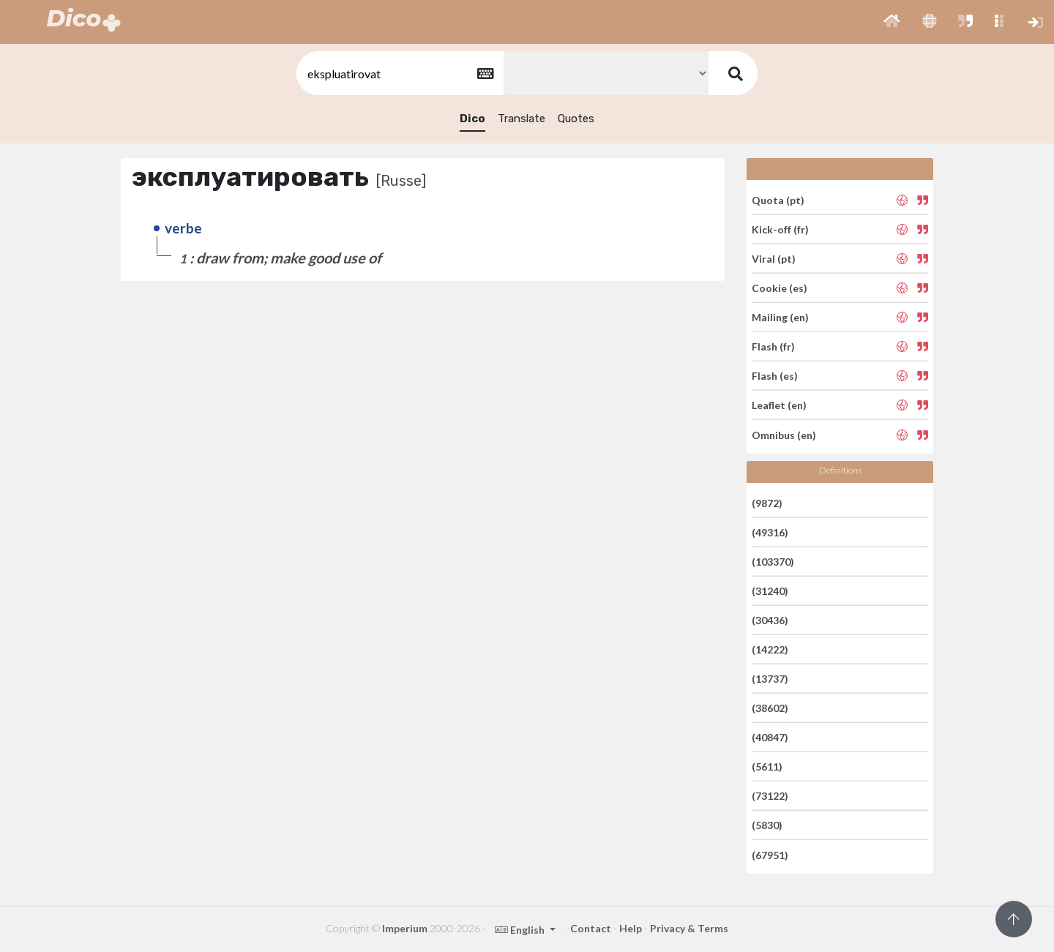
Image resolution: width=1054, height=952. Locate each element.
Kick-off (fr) (780, 229)
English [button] (521, 929)
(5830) (767, 825)
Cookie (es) (779, 288)
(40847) (770, 737)
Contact (590, 928)
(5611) (767, 766)
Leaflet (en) (779, 405)
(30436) (770, 620)
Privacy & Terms (689, 928)
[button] (891, 22)
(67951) (770, 854)
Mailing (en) (780, 317)
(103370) (773, 561)
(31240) (770, 591)
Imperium (404, 928)
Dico (472, 118)
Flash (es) (775, 376)
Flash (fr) (773, 346)
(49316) (770, 532)
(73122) (770, 796)
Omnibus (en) (784, 434)
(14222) (770, 649)
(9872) (767, 502)
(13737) (770, 678)
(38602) (770, 708)
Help (630, 928)
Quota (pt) (778, 199)
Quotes (576, 118)
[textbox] (398, 73)
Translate (521, 118)
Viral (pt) (774, 258)
